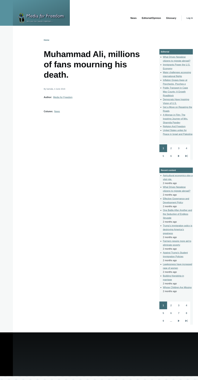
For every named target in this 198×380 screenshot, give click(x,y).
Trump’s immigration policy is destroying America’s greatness (177, 229)
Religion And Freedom (174, 126)
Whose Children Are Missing (177, 287)
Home (46, 40)
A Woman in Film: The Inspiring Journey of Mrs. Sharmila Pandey (175, 119)
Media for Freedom (62, 97)
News (57, 111)
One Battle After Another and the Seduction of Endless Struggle (177, 214)
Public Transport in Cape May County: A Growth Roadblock (175, 92)
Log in (190, 18)
